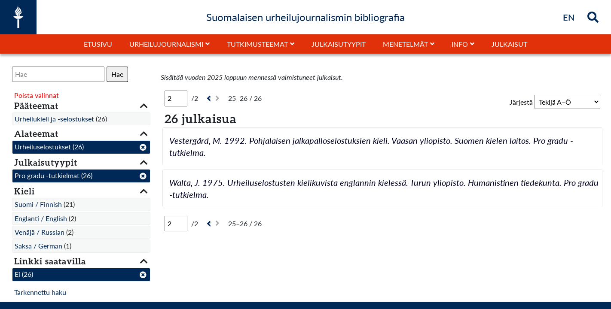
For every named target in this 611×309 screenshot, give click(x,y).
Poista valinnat (36, 95)
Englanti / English (41, 218)
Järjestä (521, 102)
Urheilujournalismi (166, 44)
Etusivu (98, 44)
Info (460, 44)
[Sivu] (176, 98)
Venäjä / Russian (39, 232)
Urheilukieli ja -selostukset (54, 119)
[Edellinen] (207, 98)
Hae (117, 74)
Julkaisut (509, 44)
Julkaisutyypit (339, 44)
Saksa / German (38, 246)
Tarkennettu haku (40, 292)
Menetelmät (405, 44)
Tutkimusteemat (257, 44)
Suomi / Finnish (38, 204)
